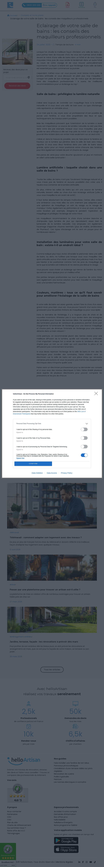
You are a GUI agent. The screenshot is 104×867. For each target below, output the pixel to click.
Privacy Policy (66, 473)
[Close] (97, 394)
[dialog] (52, 433)
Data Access (52, 473)
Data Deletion (37, 473)
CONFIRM (33, 464)
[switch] (84, 429)
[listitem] (52, 423)
